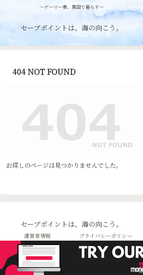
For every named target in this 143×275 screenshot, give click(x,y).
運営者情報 (37, 235)
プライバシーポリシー (105, 235)
